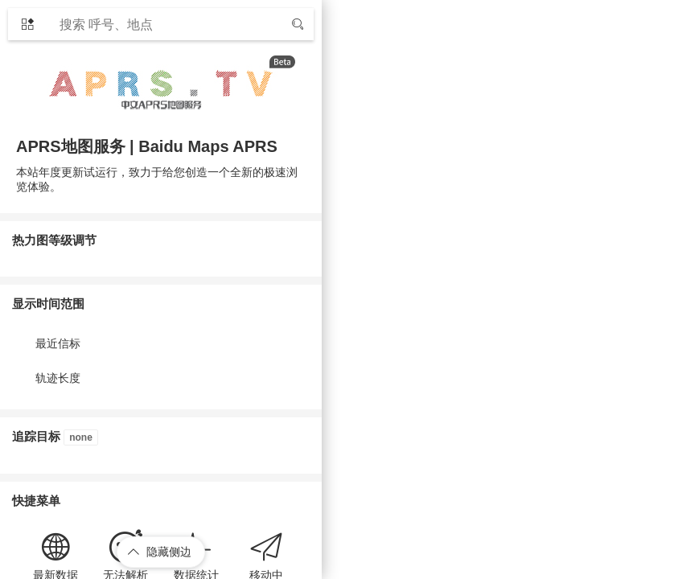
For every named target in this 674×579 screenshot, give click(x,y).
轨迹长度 (57, 378)
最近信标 (57, 343)
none (80, 437)
